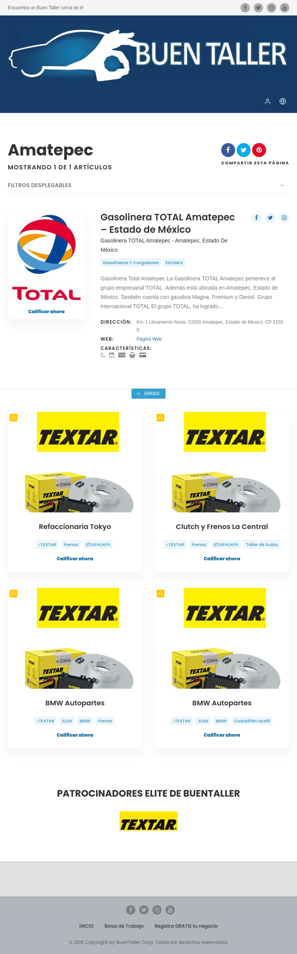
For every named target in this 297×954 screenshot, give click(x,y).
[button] (267, 101)
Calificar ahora (46, 311)
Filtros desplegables (40, 185)
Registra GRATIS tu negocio (186, 926)
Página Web (149, 339)
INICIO (86, 926)
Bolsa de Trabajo (123, 926)
